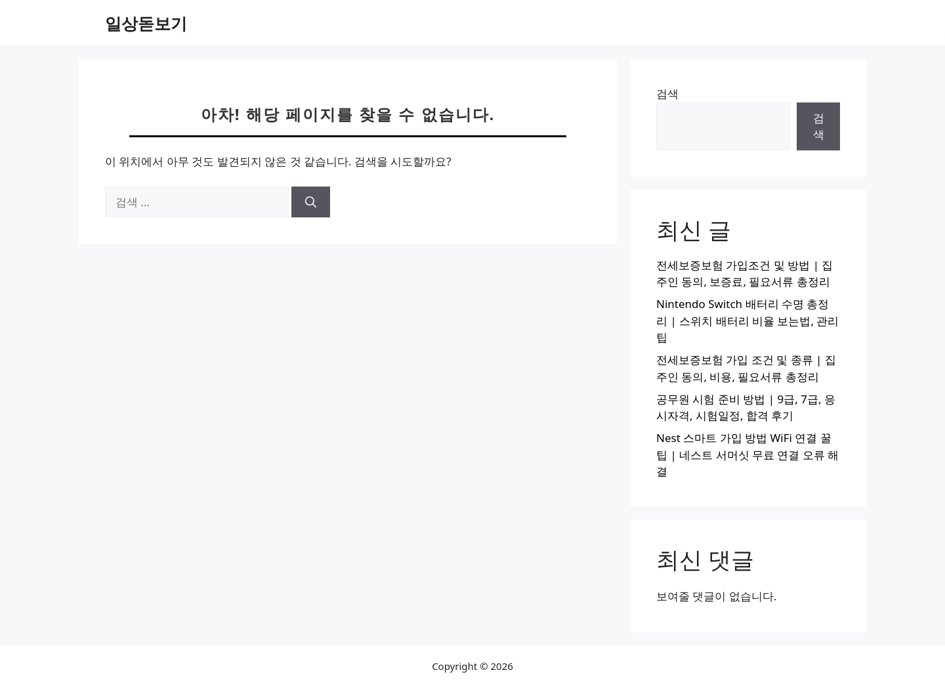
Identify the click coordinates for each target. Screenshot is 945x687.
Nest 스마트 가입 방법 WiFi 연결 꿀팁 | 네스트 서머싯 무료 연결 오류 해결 (747, 454)
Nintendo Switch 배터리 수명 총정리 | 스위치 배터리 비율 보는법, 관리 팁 (747, 320)
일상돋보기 (146, 23)
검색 (667, 93)
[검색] (310, 202)
